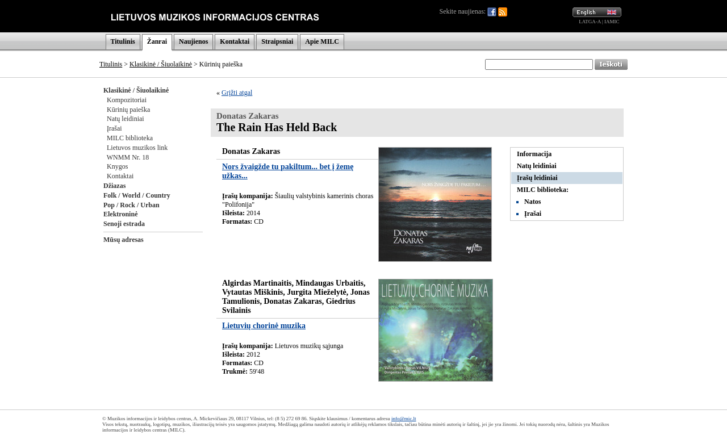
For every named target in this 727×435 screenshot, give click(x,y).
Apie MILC (322, 41)
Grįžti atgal (237, 93)
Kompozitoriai (127, 100)
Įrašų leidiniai (537, 178)
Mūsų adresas (123, 240)
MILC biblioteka (130, 138)
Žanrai (157, 41)
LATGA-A (590, 21)
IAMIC (612, 21)
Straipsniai (277, 41)
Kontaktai (234, 41)
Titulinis (123, 41)
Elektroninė (120, 214)
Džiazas (114, 186)
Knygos (117, 166)
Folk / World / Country (136, 195)
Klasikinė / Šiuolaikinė (160, 64)
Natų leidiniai (125, 119)
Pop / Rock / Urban (131, 205)
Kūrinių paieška (128, 110)
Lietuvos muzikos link (137, 148)
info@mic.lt (403, 418)
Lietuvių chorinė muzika (264, 325)
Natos (532, 202)
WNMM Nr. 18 (128, 157)
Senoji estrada (124, 224)
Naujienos (193, 41)
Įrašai (114, 128)
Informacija (534, 154)
